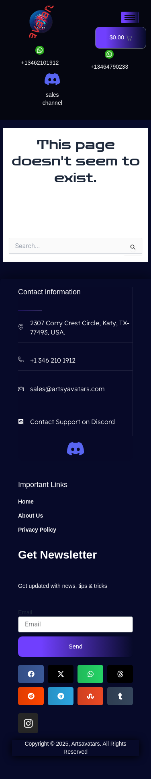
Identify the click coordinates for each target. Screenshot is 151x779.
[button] (31, 674)
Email (25, 612)
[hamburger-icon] (130, 17)
